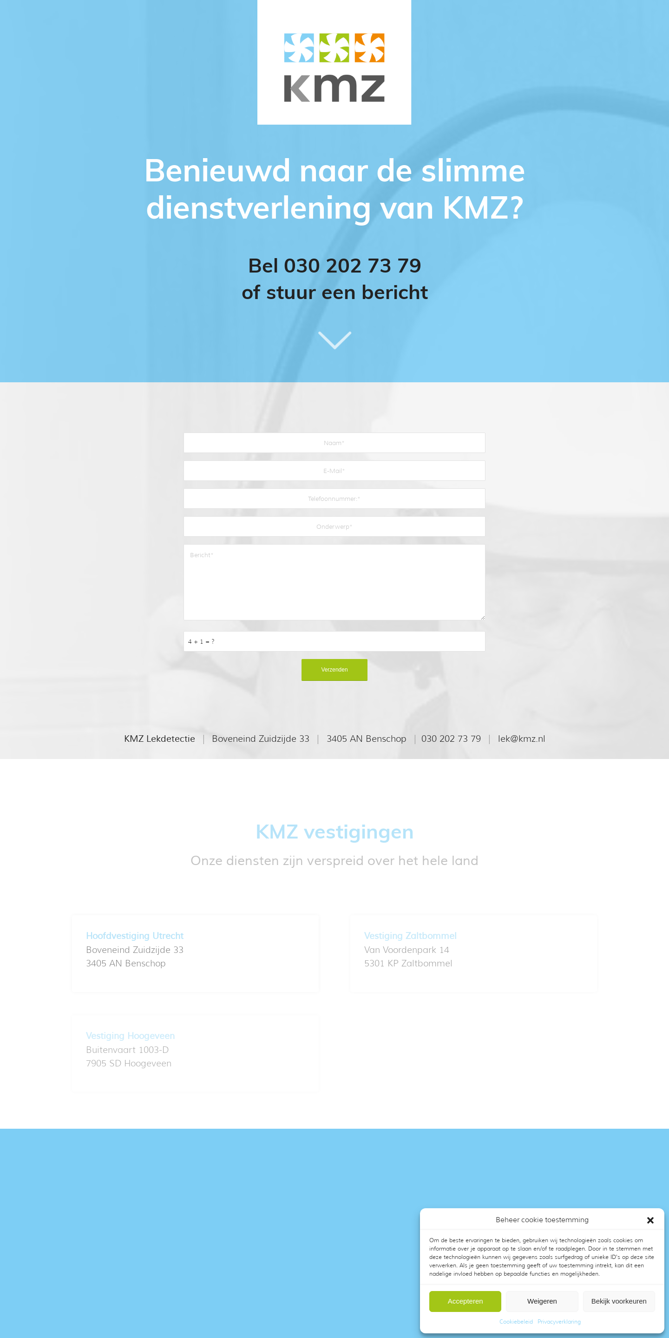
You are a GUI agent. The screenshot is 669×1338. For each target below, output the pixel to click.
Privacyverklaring (559, 1321)
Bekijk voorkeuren (619, 1301)
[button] (650, 1220)
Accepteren (465, 1301)
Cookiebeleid (516, 1321)
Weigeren (542, 1301)
